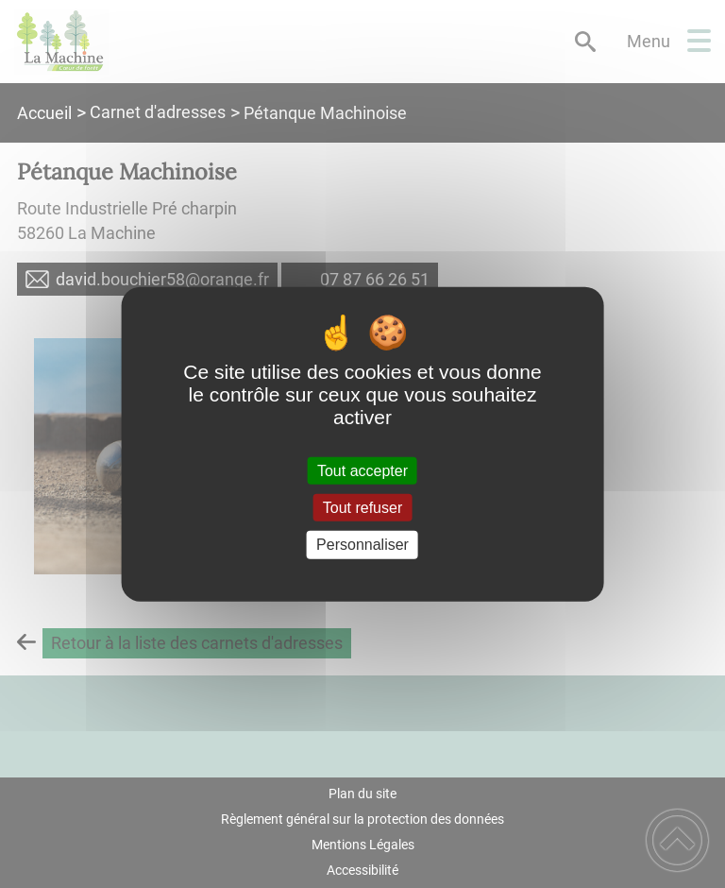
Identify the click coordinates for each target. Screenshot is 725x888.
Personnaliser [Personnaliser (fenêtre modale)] (362, 545)
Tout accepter (362, 471)
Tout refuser (362, 508)
